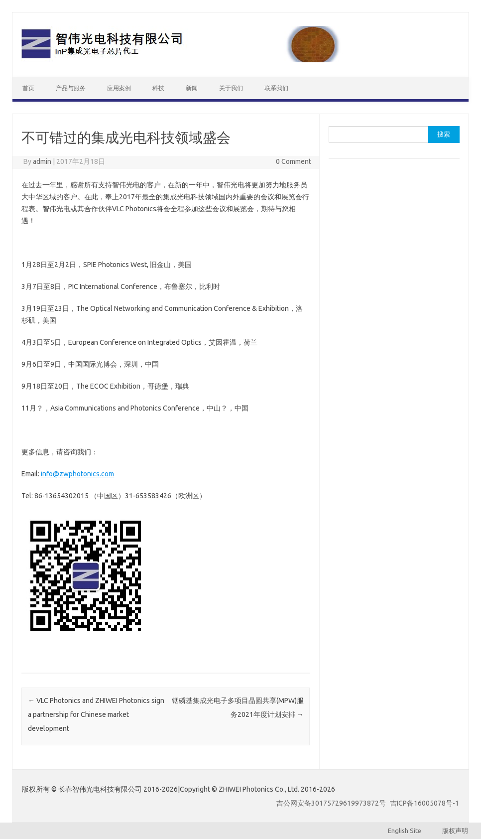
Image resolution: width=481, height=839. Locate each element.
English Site (410, 830)
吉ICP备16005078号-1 (424, 803)
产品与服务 (71, 88)
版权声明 (450, 830)
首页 (28, 88)
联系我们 (276, 88)
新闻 (192, 88)
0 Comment (293, 161)
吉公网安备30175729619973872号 (331, 803)
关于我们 (231, 88)
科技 (158, 88)
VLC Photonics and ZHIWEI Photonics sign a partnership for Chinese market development (96, 714)
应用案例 (119, 88)
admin (42, 161)
